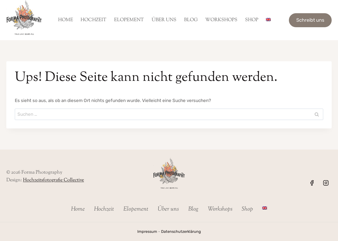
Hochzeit (93, 20)
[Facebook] (312, 183)
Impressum (147, 231)
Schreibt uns (310, 20)
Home (65, 20)
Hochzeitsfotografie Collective (53, 180)
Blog (191, 20)
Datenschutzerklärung (181, 231)
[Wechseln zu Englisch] (268, 20)
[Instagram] (326, 183)
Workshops (221, 20)
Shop (251, 20)
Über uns (164, 20)
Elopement (129, 20)
